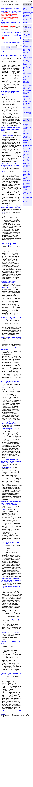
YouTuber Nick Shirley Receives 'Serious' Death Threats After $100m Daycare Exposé (27, 152)
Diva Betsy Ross (17, 351)
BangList (3, 9)
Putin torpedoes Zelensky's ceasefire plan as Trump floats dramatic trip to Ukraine (26, 184)
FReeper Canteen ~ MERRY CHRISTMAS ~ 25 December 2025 (27, 94)
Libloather (16, 96)
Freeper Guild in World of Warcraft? (11, 337)
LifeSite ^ (4, 509)
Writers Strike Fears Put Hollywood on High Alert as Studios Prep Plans (11, 206)
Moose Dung (17, 425)
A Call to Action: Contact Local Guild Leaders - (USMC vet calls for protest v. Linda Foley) (11, 461)
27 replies (12, 285)
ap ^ (3, 323)
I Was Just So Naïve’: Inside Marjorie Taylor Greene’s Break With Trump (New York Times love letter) (27, 174)
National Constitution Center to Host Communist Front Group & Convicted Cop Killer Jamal (11, 243)
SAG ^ (3, 387)
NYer (16, 506)
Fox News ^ (4, 171)
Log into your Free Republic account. (27, 34)
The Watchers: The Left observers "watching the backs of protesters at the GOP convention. (11, 580)
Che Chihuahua (17, 583)
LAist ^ (3, 99)
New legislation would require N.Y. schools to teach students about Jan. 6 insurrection (27, 160)
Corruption (11, 11)
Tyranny (17, 12)
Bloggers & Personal (25, 7)
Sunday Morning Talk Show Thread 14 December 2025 (27, 112)
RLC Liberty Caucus (26, 16)
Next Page (3, 51)
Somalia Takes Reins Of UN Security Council (27, 167)
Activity (8, 47)
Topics (31, 7)
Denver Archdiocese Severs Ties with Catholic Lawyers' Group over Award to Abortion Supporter (11, 503)
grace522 (16, 246)
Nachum (16, 384)
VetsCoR (25, 20)
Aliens (7, 9)
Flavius (15, 320)
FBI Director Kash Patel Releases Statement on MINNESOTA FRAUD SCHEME (27, 82)
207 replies (10, 678)
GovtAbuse (13, 12)
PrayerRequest (8, 8)
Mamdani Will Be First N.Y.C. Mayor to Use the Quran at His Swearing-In (27, 144)
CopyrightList (18, 18)
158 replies (5, 635)
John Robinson (18, 620)
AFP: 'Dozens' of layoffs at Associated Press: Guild (8, 281)
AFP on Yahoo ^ (5, 287)
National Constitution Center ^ (9, 250)
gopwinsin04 (17, 545)
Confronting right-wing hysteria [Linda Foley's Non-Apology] (10, 422)
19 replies (4, 426)
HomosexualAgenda (13, 9)
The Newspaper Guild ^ (7, 428)
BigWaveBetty (18, 634)
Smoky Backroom (25, 18)
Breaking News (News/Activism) (27, 40)
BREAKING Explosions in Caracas (26, 54)
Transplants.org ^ (6, 679)
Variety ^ (4, 212)
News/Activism (26, 12)
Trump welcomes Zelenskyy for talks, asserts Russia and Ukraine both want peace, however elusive (27, 199)
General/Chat (26, 9)
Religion (25, 13)
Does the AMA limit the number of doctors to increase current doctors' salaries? (10, 129)
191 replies (5, 622)
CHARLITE (17, 464)
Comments (14, 47)
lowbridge (16, 168)
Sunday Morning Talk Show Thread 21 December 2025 (27, 100)
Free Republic (5, 1)
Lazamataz (17, 58)
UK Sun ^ (4, 548)
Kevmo (15, 132)
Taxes (15, 11)
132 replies (4, 352)
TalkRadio (13, 15)
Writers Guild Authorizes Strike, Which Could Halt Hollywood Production (10, 93)
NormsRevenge (5, 285)
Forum (11, 1)
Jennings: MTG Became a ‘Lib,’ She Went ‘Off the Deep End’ (27, 191)
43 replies (4, 546)
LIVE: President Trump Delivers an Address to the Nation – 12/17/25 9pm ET (27, 106)
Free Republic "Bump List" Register (11, 619)
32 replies (4, 340)
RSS (20, 710)
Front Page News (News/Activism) (27, 119)
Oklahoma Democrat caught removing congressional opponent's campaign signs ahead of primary (10, 165)
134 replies (4, 646)
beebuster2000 (17, 338)
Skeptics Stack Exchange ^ (8, 135)
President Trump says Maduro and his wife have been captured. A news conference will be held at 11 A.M (27, 47)
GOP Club (25, 11)
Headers (14, 49)
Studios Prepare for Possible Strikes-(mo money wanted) (11, 318)
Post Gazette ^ (5, 648)
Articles (3, 47)
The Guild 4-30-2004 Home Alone (10, 632)
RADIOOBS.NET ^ (6, 467)
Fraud (2, 12)
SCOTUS (13, 8)
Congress (19, 11)
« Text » (19, 49)
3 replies (4, 584)
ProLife (17, 8)
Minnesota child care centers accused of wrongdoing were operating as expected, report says (27, 127)
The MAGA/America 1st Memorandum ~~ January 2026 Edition (27, 75)
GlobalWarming (4, 11)
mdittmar (16, 209)
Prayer (2, 8)
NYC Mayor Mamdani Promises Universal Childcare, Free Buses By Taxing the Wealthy (27, 137)
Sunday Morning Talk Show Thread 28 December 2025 (27, 89)
